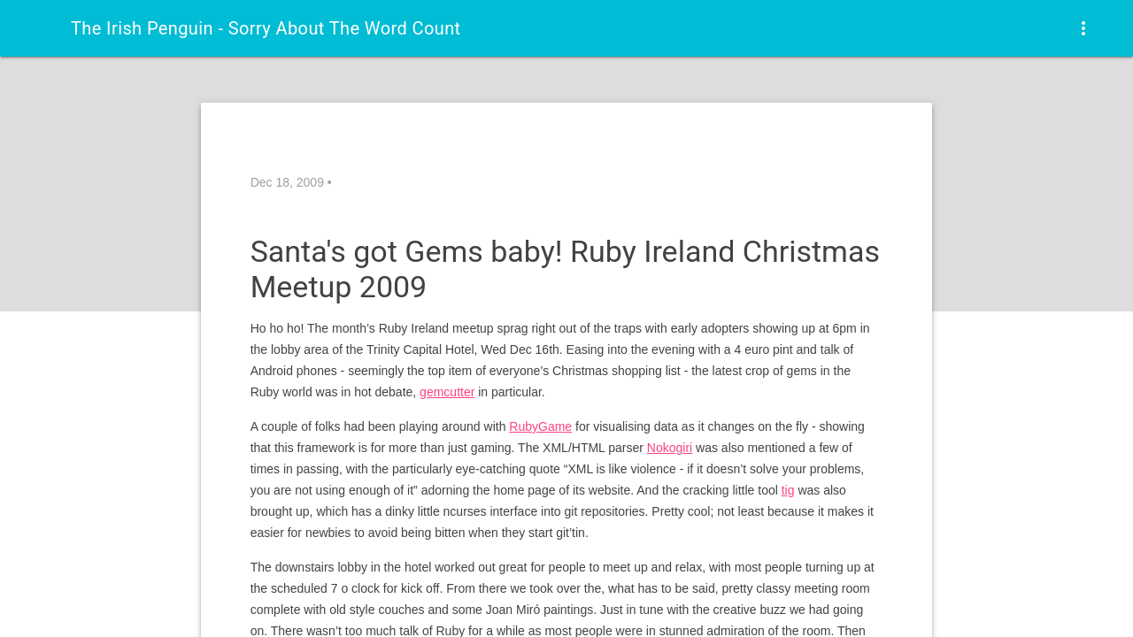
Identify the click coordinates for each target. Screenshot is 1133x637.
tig (788, 490)
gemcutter (447, 392)
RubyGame (540, 426)
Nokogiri (669, 448)
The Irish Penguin (266, 28)
